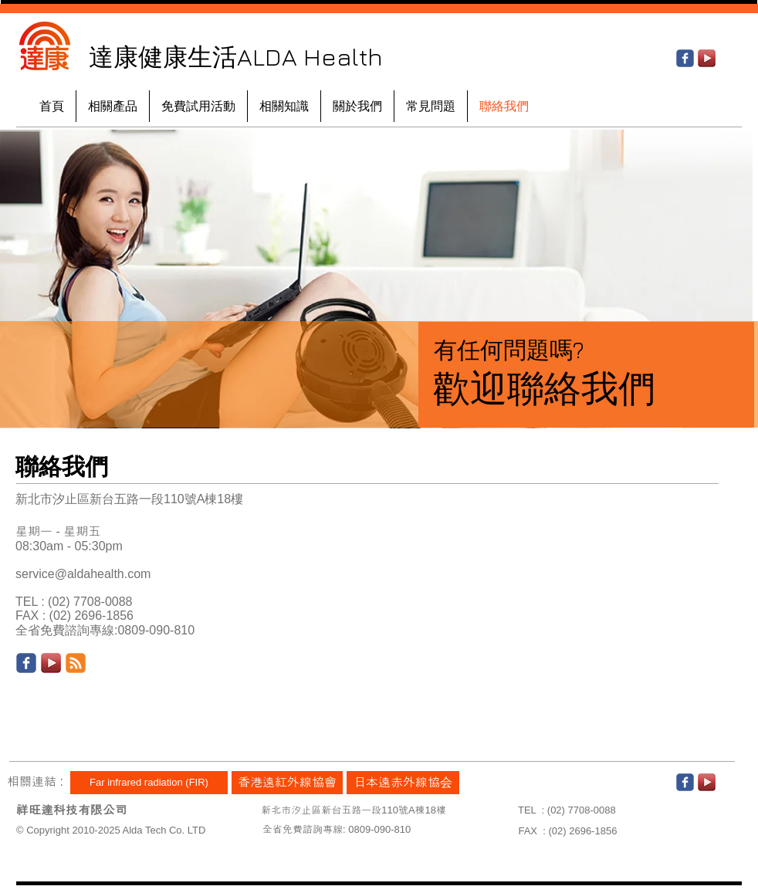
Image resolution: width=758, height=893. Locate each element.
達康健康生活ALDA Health (236, 56)
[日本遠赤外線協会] (403, 782)
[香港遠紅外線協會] (287, 782)
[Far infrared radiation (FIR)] (149, 782)
